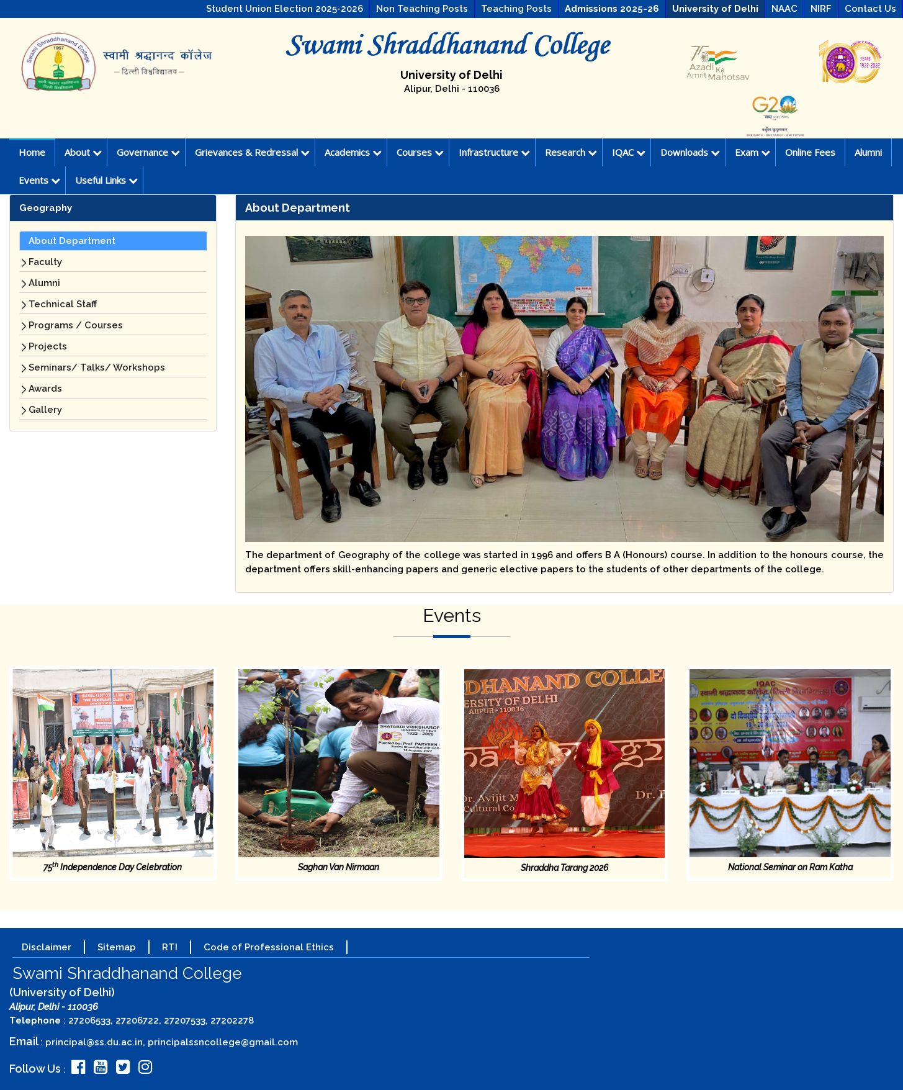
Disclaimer (46, 947)
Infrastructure (494, 152)
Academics (353, 152)
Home (32, 152)
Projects (48, 346)
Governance (148, 152)
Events (39, 180)
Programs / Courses (76, 325)
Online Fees (810, 152)
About (83, 152)
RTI (169, 947)
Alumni (868, 152)
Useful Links (106, 180)
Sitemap (116, 947)
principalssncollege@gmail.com (223, 1042)
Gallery (45, 409)
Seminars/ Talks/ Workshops (97, 367)
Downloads (690, 152)
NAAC (784, 8)
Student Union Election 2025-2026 (284, 8)
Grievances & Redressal (252, 152)
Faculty (45, 262)
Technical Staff (63, 304)
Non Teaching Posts (422, 8)
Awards (45, 388)
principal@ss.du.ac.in (94, 1042)
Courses (420, 152)
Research (571, 152)
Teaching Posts (516, 8)
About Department (72, 240)
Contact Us (870, 8)
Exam (752, 152)
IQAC (628, 152)
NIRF (821, 8)
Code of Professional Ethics (269, 947)
